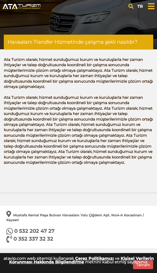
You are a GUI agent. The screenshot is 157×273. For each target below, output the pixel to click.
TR (140, 6)
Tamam (143, 265)
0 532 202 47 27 (34, 231)
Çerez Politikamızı (94, 258)
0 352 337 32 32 (33, 239)
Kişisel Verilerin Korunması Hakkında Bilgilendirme (81, 260)
